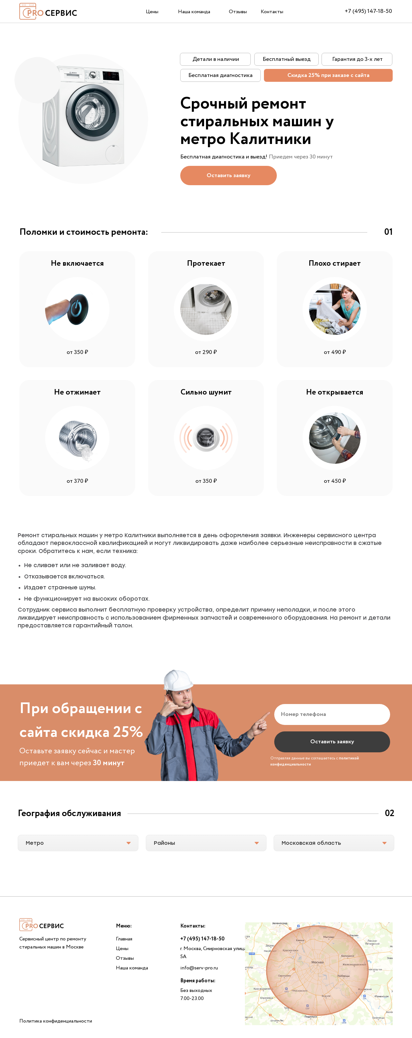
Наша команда (194, 11)
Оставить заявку (332, 742)
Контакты (272, 11)
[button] (228, 175)
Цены (152, 11)
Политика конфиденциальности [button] (55, 1021)
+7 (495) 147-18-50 (368, 11)
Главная (124, 939)
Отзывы (238, 11)
